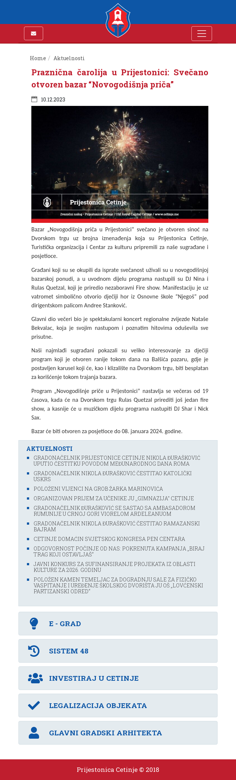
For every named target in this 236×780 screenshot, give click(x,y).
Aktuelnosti (69, 58)
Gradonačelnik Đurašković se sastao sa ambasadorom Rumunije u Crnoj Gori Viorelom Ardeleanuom (114, 510)
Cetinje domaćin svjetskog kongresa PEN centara (109, 538)
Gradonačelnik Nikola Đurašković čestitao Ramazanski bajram (117, 526)
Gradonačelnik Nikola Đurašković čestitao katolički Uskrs (113, 476)
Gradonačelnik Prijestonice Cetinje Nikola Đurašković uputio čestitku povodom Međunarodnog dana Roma (117, 460)
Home (38, 58)
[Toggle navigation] (201, 33)
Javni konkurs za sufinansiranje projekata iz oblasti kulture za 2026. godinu (114, 566)
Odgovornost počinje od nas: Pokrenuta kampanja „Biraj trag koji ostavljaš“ (119, 551)
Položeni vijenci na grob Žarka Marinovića (98, 488)
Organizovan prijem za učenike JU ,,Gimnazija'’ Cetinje (114, 498)
